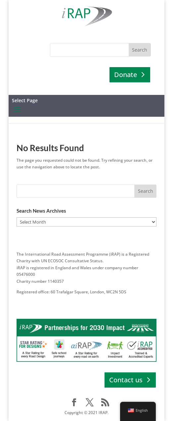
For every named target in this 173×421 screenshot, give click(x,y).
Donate (125, 74)
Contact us (126, 379)
